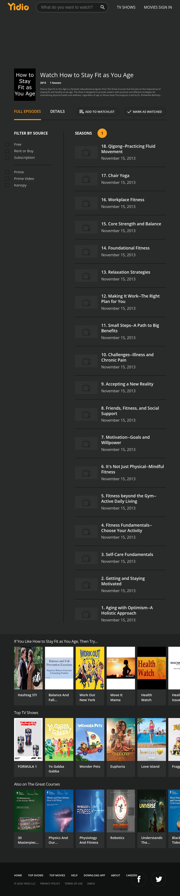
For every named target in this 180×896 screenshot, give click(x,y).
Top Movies (57, 875)
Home (18, 875)
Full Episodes (27, 111)
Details (57, 111)
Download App (94, 875)
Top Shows (35, 875)
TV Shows (126, 7)
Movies (151, 7)
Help (74, 875)
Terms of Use (73, 883)
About (115, 875)
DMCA (91, 883)
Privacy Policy (50, 883)
